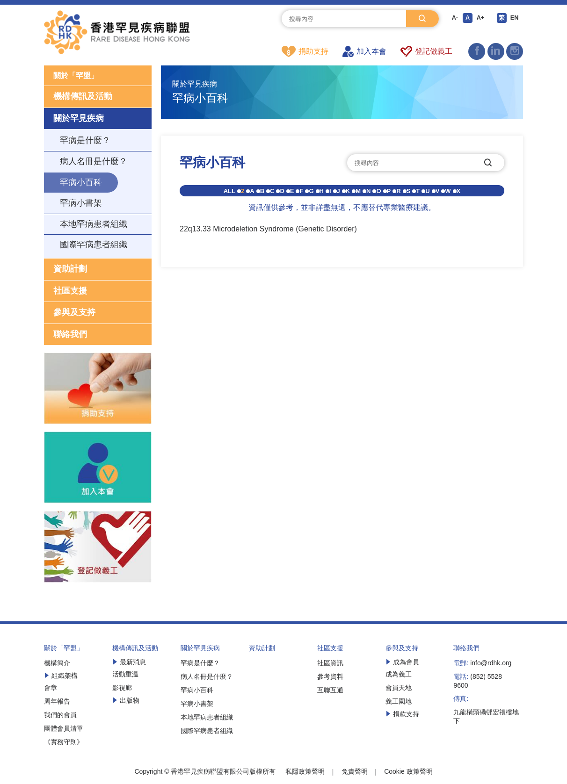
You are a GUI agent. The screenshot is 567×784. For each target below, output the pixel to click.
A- (453, 18)
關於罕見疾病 (78, 119)
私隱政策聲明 (305, 773)
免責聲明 (355, 773)
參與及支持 (74, 314)
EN (517, 18)
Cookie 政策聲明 (408, 773)
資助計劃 (70, 270)
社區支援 (70, 292)
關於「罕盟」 (78, 76)
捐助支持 (305, 51)
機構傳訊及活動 (82, 98)
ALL (229, 191)
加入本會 (364, 51)
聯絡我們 (70, 335)
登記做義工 (426, 51)
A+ (481, 18)
